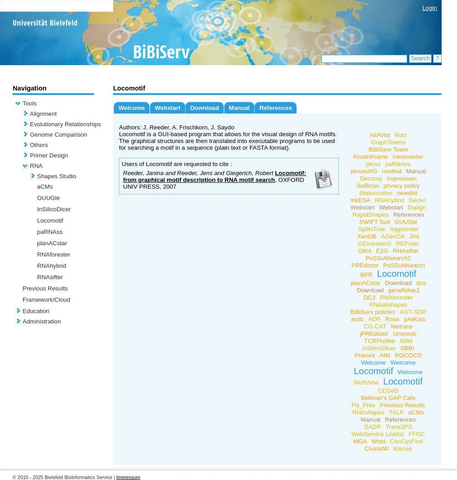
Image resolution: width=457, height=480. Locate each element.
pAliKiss (414, 319)
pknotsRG (364, 171)
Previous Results (45, 288)
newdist (407, 193)
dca (421, 283)
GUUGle (48, 198)
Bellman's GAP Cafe (388, 397)
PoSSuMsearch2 (388, 258)
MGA (360, 441)
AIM (385, 355)
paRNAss (49, 231)
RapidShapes (370, 214)
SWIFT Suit (374, 222)
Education (36, 311)
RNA (36, 165)
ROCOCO (408, 355)
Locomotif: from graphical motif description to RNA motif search (214, 176)
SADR (372, 426)
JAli (414, 236)
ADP (374, 319)
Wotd (378, 441)
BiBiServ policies (372, 312)
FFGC (417, 434)
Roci (401, 135)
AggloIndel (404, 229)
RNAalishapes (388, 304)
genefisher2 (404, 290)
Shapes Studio (56, 176)
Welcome (132, 108)
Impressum (402, 178)
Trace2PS (399, 426)
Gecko (417, 200)
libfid (406, 340)
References (275, 108)
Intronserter (407, 156)
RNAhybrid (51, 265)
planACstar (52, 243)
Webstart (168, 108)
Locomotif (50, 220)
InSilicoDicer (54, 209)
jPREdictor (374, 333)
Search (420, 58)
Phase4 (365, 355)
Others (39, 145)
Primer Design (49, 155)
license (402, 448)
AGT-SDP (413, 312)
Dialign (417, 207)
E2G (382, 250)
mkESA (360, 200)
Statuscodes (375, 193)
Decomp (371, 178)
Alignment (43, 113)
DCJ (369, 297)
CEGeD (388, 390)
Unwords (405, 333)
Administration (42, 321)
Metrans (402, 326)
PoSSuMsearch (404, 265)
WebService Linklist (378, 434)
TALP (396, 412)
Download (204, 108)
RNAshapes (368, 412)
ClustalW (377, 448)
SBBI (407, 348)
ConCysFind (406, 441)
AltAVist (380, 135)
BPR (366, 274)
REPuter (407, 243)
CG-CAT (375, 326)
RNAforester (53, 254)
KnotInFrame (370, 156)
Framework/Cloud (46, 299)
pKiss (373, 164)
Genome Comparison (58, 134)
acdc (357, 319)
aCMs (45, 186)
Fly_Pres (364, 405)
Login (429, 8)
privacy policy (401, 185)
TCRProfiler (379, 340)
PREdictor (365, 265)
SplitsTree (372, 229)
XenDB (366, 236)
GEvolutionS (374, 243)
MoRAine (366, 382)
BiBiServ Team (388, 149)
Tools (30, 103)
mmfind (392, 171)
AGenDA (393, 236)
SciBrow (368, 185)
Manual (239, 108)
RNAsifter (50, 277)
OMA (364, 250)
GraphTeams (388, 142)
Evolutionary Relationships (65, 124)
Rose (393, 319)
